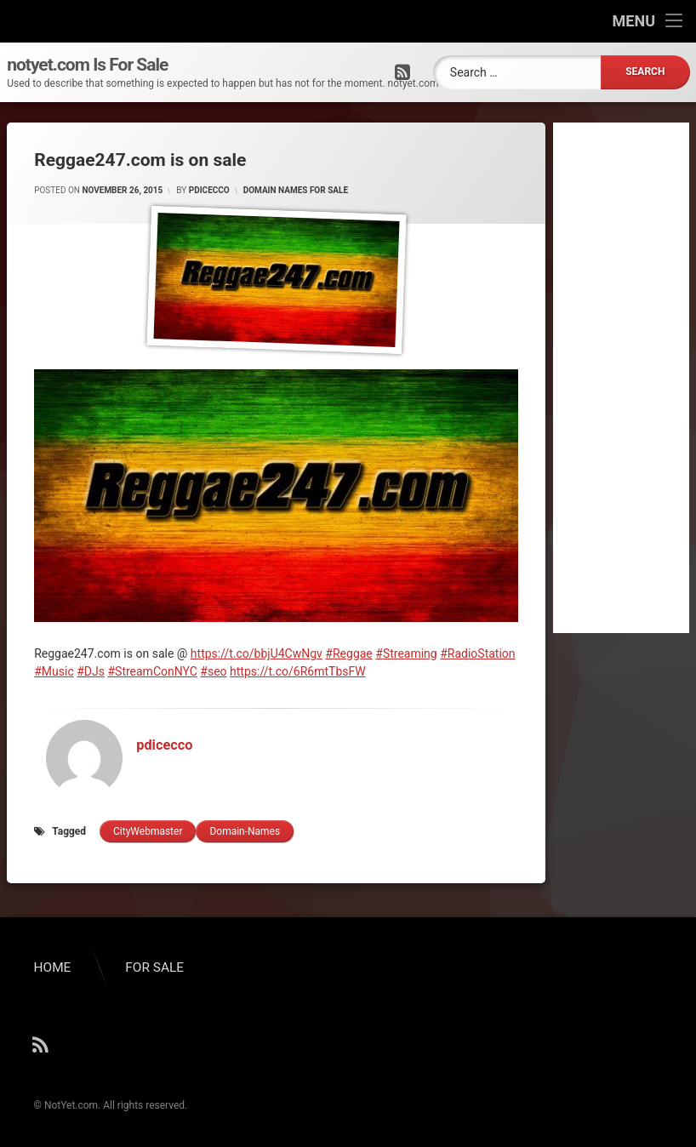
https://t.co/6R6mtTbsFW (298, 671)
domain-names (244, 831)
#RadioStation (477, 653)
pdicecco (209, 190)
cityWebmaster (147, 831)
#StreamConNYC (152, 671)
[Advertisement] (621, 378)
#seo (213, 671)
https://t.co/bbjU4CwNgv (256, 653)
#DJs (91, 671)
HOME (52, 967)
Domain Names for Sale (295, 190)
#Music (54, 671)
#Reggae (348, 653)
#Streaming (405, 653)
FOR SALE (154, 967)
